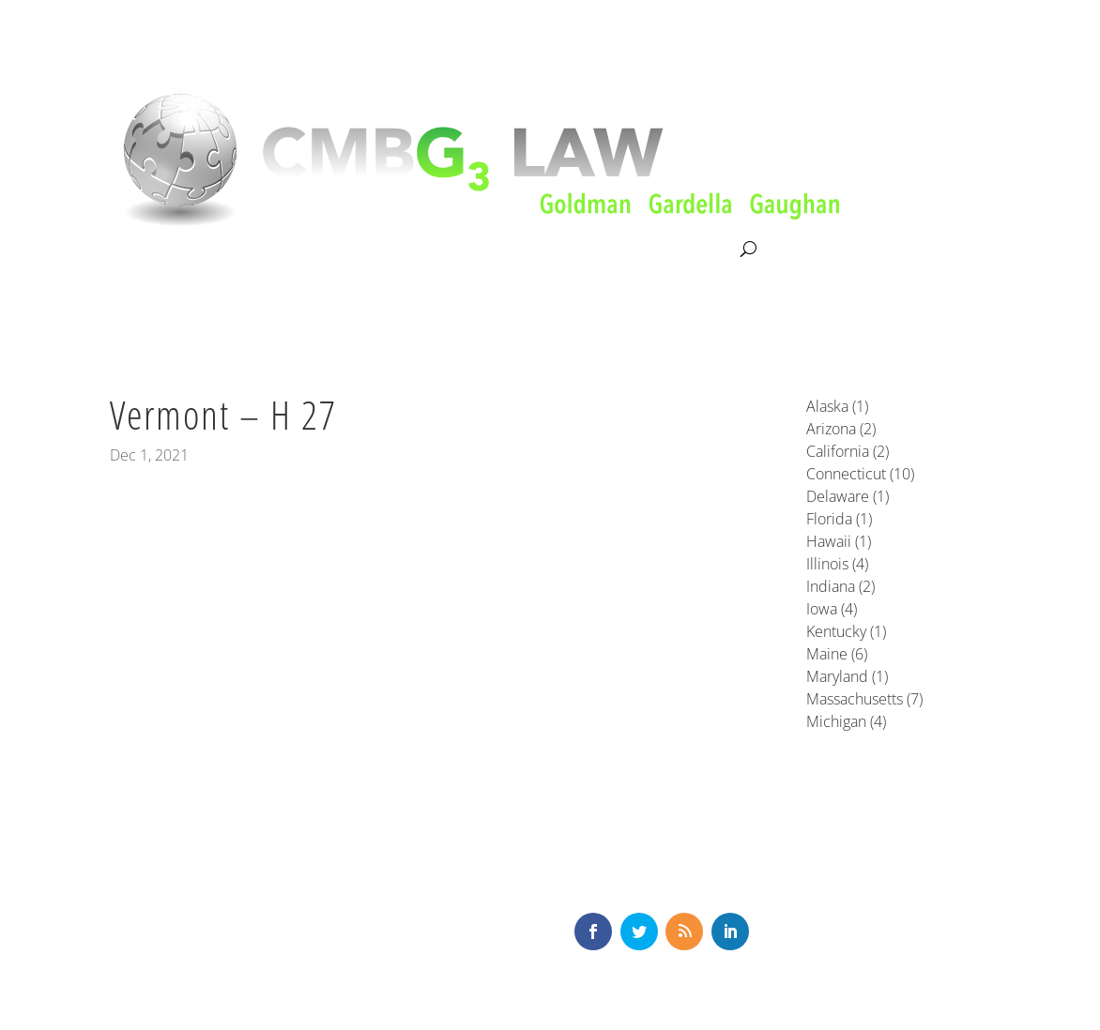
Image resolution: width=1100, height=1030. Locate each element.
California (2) (847, 451)
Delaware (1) (847, 496)
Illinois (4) (837, 563)
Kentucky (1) (846, 631)
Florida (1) (839, 518)
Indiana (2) (840, 586)
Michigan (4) (846, 721)
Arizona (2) (841, 428)
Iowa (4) (831, 608)
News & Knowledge (568, 249)
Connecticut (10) (860, 473)
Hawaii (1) (838, 541)
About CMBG (150, 250)
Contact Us (697, 249)
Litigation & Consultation (302, 249)
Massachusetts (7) (864, 699)
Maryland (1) (847, 676)
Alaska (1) (837, 406)
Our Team (443, 249)
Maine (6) (836, 654)
